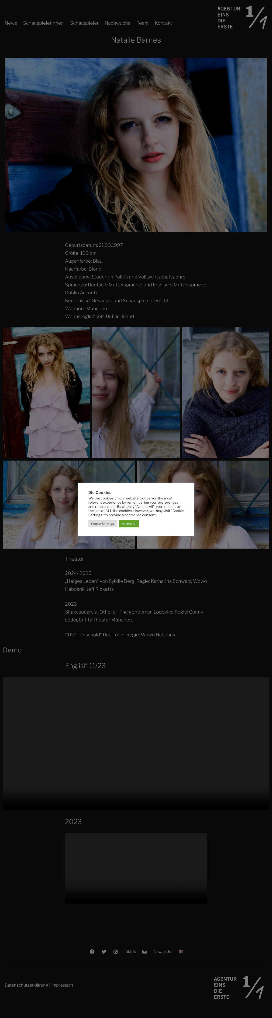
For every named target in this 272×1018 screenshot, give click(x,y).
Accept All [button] (129, 524)
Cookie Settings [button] (102, 524)
